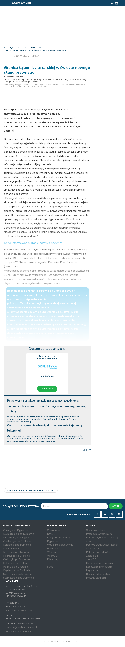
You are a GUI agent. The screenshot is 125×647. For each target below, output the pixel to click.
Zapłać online (47, 388)
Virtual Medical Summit (60, 544)
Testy (50, 563)
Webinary (52, 552)
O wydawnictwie (95, 530)
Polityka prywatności (98, 552)
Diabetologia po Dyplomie (18, 537)
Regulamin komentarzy (99, 574)
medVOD (52, 555)
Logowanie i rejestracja (99, 566)
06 (40, 48)
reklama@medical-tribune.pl (21, 627)
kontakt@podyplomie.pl (19, 610)
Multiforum (53, 548)
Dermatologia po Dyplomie (18, 534)
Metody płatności (96, 577)
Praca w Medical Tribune (19, 631)
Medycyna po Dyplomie (16, 552)
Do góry (87, 450)
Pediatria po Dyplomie (15, 566)
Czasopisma (53, 530)
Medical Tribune (12, 548)
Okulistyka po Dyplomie (15, 48)
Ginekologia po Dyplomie (17, 541)
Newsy (51, 534)
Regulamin (92, 570)
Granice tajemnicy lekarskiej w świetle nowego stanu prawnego (35, 50)
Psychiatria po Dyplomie (16, 570)
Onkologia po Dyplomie (16, 563)
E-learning (52, 559)
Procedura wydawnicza (99, 534)
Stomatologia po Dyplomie (18, 577)
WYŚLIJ (115, 506)
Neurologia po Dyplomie (17, 555)
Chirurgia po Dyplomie (15, 530)
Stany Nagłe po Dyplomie (17, 574)
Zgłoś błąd (92, 555)
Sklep (50, 566)
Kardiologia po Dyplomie (17, 544)
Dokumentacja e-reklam (99, 563)
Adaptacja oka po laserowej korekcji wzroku (30, 490)
